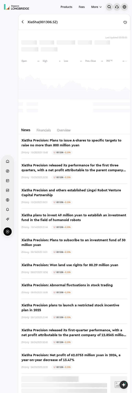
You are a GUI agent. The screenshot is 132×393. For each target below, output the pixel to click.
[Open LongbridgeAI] (124, 385)
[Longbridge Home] (16, 7)
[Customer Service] (116, 6)
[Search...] (109, 6)
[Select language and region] (124, 6)
